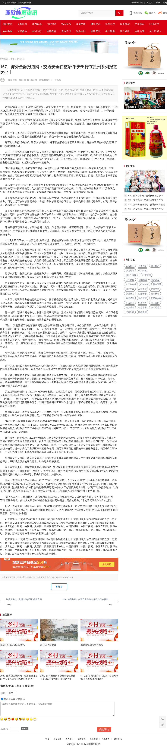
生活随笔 (142, 270)
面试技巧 (155, 293)
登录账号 (19, 699)
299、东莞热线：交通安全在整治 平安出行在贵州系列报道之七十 (87, 599)
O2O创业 (130, 280)
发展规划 (155, 280)
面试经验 (130, 298)
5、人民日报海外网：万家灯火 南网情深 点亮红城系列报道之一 (99, 677)
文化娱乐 (139, 24)
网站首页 (7, 24)
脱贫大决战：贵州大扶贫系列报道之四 (24, 599)
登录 (158, 2)
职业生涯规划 (132, 275)
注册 (165, 2)
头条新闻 (22, 24)
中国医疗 (37, 31)
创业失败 (130, 289)
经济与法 (154, 24)
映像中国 (81, 24)
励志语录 (142, 293)
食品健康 (22, 31)
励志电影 (142, 307)
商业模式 (155, 266)
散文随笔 (155, 307)
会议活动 (139, 31)
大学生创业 (131, 284)
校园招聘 (130, 312)
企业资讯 (66, 31)
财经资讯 (95, 24)
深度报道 (51, 24)
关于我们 (154, 31)
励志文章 (155, 289)
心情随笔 (144, 284)
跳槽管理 (142, 312)
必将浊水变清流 (48, 644)
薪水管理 (157, 284)
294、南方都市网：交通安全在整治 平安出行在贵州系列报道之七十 (57, 677)
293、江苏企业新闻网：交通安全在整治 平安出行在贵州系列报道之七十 (19, 677)
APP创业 (142, 289)
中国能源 (110, 31)
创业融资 (143, 280)
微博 (165, 13)
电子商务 (142, 303)
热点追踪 (66, 24)
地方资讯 (125, 31)
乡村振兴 (7, 31)
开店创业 (130, 303)
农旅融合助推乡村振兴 (92, 644)
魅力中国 (81, 31)
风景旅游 (125, 24)
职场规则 (130, 270)
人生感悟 (142, 266)
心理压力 (130, 293)
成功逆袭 (130, 307)
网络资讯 (95, 31)
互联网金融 (156, 298)
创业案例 (155, 303)
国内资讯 (37, 24)
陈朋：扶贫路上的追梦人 (12, 644)
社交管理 (146, 275)
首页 (13, 59)
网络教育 (51, 31)
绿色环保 (110, 24)
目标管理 (142, 298)
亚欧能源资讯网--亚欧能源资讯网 (17, 2)
